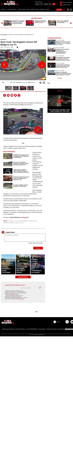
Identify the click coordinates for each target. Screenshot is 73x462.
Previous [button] (2, 23)
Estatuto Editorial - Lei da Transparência (26, 324)
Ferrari (21, 219)
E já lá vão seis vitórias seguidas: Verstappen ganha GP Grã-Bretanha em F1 (20, 160)
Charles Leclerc (14, 219)
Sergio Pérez (32, 217)
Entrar (59, 9)
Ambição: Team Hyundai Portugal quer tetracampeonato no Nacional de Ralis (62, 51)
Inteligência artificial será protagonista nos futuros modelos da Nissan (40, 21)
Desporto (42, 9)
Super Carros (22, 9)
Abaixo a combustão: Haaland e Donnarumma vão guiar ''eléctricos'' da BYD (63, 73)
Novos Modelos (12, 9)
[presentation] (29, 290)
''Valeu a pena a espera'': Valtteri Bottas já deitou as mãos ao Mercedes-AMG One (21, 168)
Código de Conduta (51, 324)
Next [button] (71, 23)
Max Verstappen (23, 217)
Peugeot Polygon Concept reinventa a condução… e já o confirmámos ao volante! (36, 262)
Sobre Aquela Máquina (8, 324)
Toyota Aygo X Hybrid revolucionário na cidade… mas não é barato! (22, 264)
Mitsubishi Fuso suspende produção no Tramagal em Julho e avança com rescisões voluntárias (18, 22)
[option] (14, 23)
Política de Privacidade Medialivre (11, 291)
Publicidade (61, 324)
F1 (16, 217)
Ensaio (28, 9)
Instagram (25, 214)
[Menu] (2, 4)
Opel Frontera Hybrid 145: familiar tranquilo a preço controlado (7, 264)
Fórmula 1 (11, 217)
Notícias (4, 9)
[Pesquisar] (64, 9)
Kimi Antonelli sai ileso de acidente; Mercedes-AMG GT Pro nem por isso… (63, 66)
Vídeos (47, 9)
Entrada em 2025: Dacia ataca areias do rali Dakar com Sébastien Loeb (21, 175)
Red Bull (5, 219)
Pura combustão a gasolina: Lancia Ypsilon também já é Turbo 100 (59, 110)
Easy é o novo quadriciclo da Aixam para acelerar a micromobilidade (63, 21)
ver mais (59, 78)
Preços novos (35, 9)
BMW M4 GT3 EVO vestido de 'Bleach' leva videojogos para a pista (63, 43)
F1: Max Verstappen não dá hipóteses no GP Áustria (20, 182)
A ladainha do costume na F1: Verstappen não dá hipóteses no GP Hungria (21, 153)
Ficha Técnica (42, 324)
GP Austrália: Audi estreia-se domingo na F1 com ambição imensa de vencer (63, 59)
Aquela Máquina (3, 34)
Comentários (10, 229)
